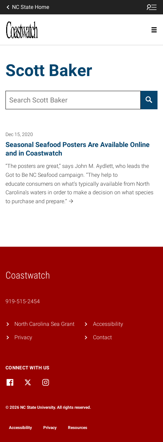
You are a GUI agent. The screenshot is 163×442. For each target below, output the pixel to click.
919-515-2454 (22, 301)
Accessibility (108, 324)
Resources (77, 427)
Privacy (23, 337)
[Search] (149, 100)
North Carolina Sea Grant (44, 324)
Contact (102, 337)
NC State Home (27, 7)
